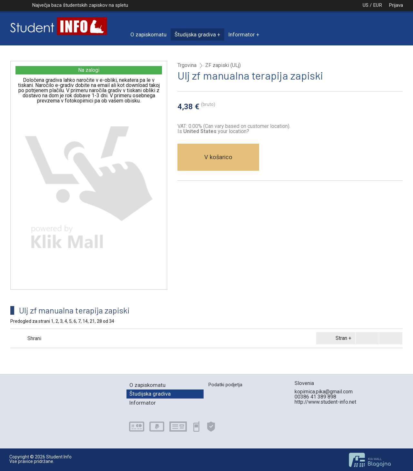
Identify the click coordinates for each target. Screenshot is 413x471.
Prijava (396, 5)
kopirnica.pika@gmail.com (324, 392)
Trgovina (186, 65)
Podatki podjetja (225, 385)
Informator (241, 34)
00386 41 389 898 (315, 397)
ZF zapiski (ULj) (223, 65)
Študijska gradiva (195, 34)
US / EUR (365, 5)
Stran (334, 338)
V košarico (218, 157)
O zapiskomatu (148, 34)
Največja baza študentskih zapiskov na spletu (80, 5)
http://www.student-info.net (325, 402)
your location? (216, 131)
